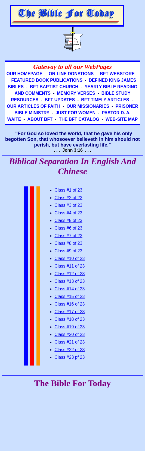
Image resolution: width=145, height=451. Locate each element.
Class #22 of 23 (69, 349)
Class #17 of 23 (69, 311)
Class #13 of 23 (69, 281)
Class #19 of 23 (69, 327)
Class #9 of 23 (68, 251)
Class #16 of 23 (69, 304)
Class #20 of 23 (69, 334)
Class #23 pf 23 (69, 357)
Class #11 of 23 (69, 266)
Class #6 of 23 (68, 228)
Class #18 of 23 (69, 319)
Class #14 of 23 (69, 289)
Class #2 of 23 (68, 197)
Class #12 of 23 (69, 273)
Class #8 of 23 (68, 243)
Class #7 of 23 (68, 235)
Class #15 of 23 (69, 296)
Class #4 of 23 (68, 213)
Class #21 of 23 (69, 342)
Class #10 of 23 (69, 258)
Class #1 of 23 (68, 190)
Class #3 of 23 (68, 205)
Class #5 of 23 (68, 220)
